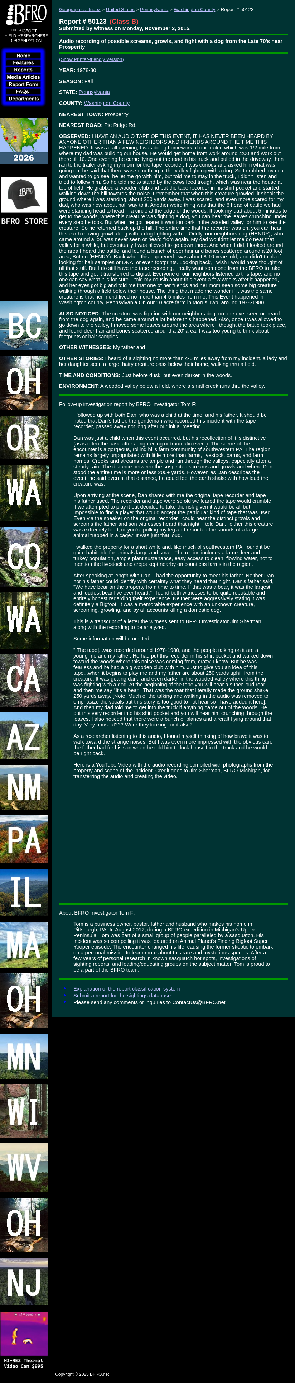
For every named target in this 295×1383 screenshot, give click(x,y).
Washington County (195, 9)
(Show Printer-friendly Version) (91, 59)
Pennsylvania (154, 9)
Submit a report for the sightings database (122, 995)
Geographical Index (80, 9)
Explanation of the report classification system (126, 989)
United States (120, 9)
